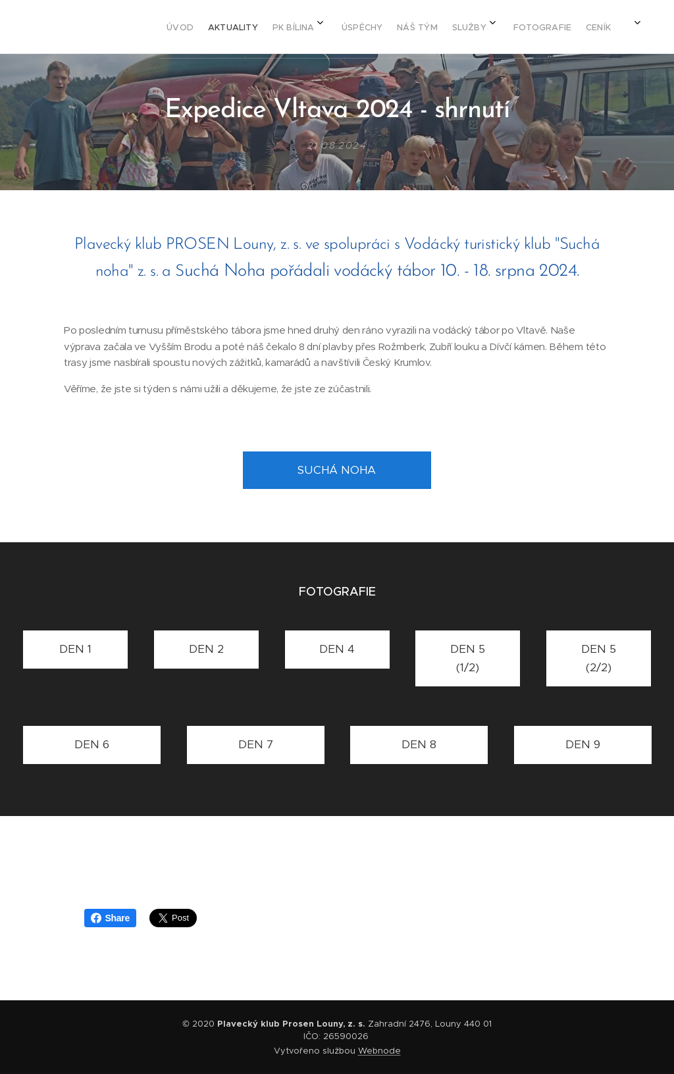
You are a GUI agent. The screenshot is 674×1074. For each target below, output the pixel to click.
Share (110, 918)
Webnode (379, 1050)
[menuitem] (384, 27)
